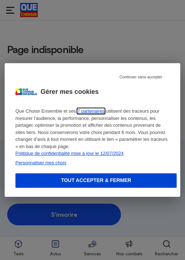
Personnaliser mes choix (41, 162)
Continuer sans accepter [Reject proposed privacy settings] (140, 77)
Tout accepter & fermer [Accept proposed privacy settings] (96, 180)
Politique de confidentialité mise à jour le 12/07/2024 (69, 153)
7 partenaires (91, 111)
